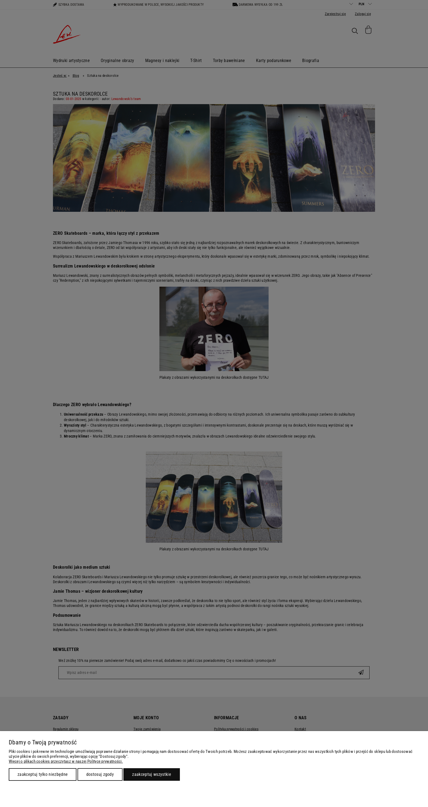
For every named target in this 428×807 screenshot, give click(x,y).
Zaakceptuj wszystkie (151, 774)
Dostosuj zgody (100, 774)
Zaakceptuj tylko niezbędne (42, 774)
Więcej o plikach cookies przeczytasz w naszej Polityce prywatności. (66, 761)
